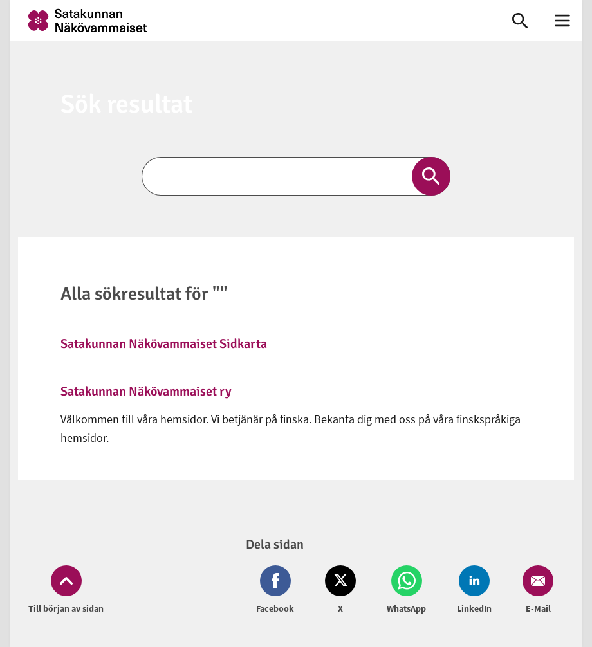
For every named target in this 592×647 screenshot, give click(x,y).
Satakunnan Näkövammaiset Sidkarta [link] (163, 344)
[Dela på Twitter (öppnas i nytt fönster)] (340, 590)
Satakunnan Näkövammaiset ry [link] (146, 391)
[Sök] (296, 176)
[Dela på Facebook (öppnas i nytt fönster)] (277, 590)
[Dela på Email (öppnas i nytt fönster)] (535, 590)
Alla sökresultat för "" (144, 294)
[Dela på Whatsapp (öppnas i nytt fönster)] (406, 590)
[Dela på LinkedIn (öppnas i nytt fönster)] (474, 590)
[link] (249, 20)
